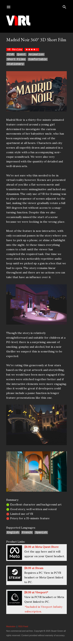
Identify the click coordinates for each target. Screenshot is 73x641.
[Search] (64, 6)
